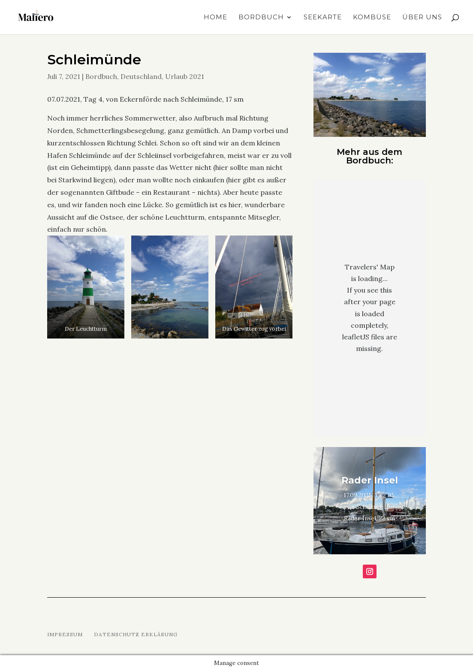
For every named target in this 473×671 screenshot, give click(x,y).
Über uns (422, 17)
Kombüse (372, 17)
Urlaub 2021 (184, 76)
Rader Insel (369, 480)
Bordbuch (261, 17)
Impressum (65, 634)
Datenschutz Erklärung (136, 634)
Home (215, 17)
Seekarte (323, 17)
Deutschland (141, 76)
